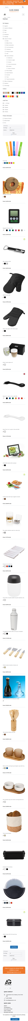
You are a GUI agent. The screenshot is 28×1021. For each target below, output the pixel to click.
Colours (14, 88)
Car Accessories (9, 47)
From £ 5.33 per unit (7, 469)
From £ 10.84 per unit (7, 503)
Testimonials (9, 1)
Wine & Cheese (11, 68)
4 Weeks (6, 109)
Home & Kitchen (9, 55)
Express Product (7, 118)
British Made (7, 120)
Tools (7, 77)
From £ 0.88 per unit (7, 402)
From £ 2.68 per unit (7, 335)
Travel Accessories (10, 79)
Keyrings (6, 36)
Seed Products (9, 72)
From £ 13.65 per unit (7, 705)
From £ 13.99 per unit (7, 806)
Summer (8, 74)
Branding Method (10, 2)
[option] (4, 230)
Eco (5, 122)
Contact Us (20, 2)
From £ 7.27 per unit (7, 537)
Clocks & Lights (11, 60)
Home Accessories (12, 64)
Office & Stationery (8, 81)
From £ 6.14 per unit (7, 873)
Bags (5, 30)
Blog (13, 3)
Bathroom (10, 57)
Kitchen (9, 66)
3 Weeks (6, 107)
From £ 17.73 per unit (7, 772)
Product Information (14, 115)
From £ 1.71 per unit (7, 436)
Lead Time (14, 100)
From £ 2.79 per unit (7, 301)
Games (9, 62)
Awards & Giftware (8, 28)
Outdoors (6, 83)
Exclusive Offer (16, 1)
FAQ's (16, 2)
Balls (7, 40)
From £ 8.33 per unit (7, 369)
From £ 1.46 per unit (7, 201)
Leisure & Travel (7, 38)
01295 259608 (14, 10)
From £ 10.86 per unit (7, 739)
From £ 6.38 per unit (7, 604)
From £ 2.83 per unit (7, 570)
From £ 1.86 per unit (7, 268)
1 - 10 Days (6, 103)
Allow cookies (15, 1019)
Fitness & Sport (9, 51)
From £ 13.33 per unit (7, 941)
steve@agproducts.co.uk (14, 11)
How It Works (7, 1010)
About (4, 1)
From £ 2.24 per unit (7, 907)
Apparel (6, 26)
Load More (14, 947)
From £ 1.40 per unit (7, 234)
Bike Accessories (10, 45)
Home (5, 17)
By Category (14, 23)
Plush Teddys (9, 70)
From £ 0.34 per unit (7, 167)
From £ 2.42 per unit (7, 840)
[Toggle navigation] (23, 14)
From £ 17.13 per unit (7, 638)
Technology (6, 85)
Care (5, 32)
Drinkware (6, 34)
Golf (7, 53)
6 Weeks (6, 111)
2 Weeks (6, 105)
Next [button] (24, 230)
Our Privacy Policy (7, 3)
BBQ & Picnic (9, 43)
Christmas (8, 49)
